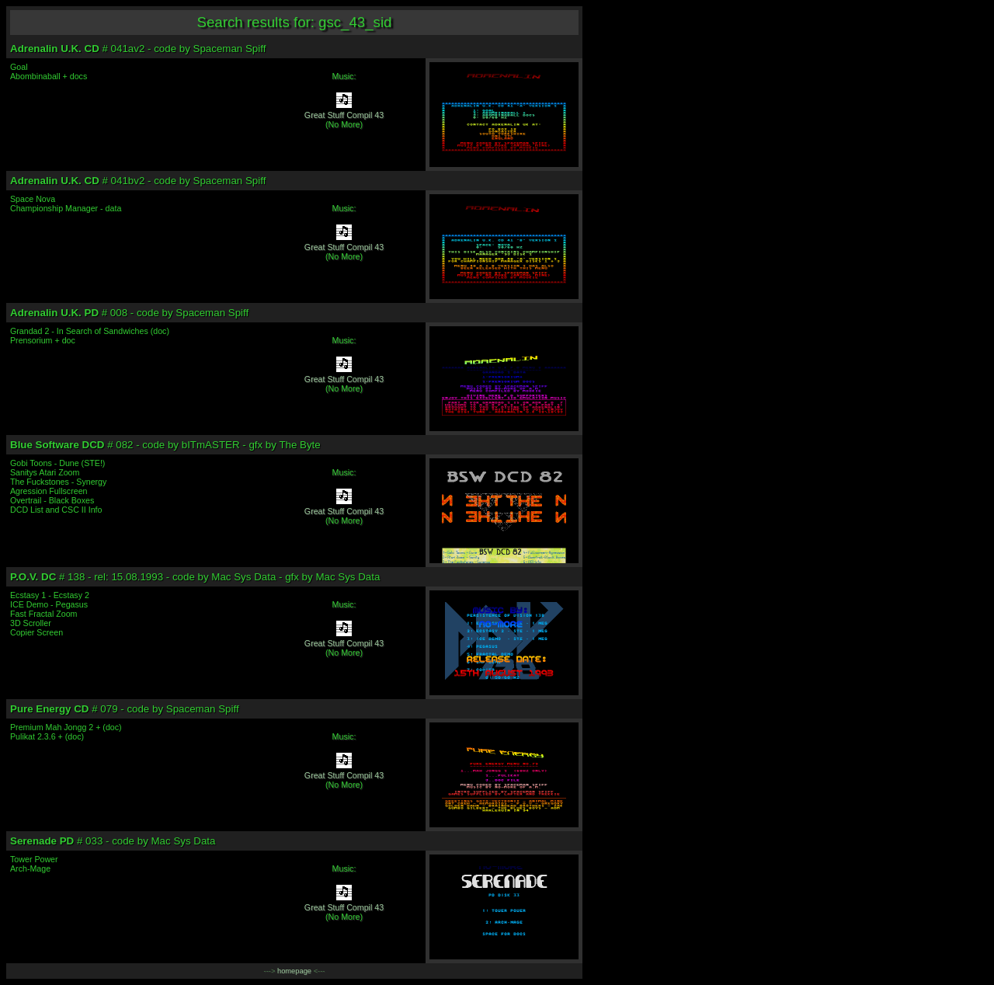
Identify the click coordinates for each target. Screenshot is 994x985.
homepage (294, 971)
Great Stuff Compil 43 (344, 115)
